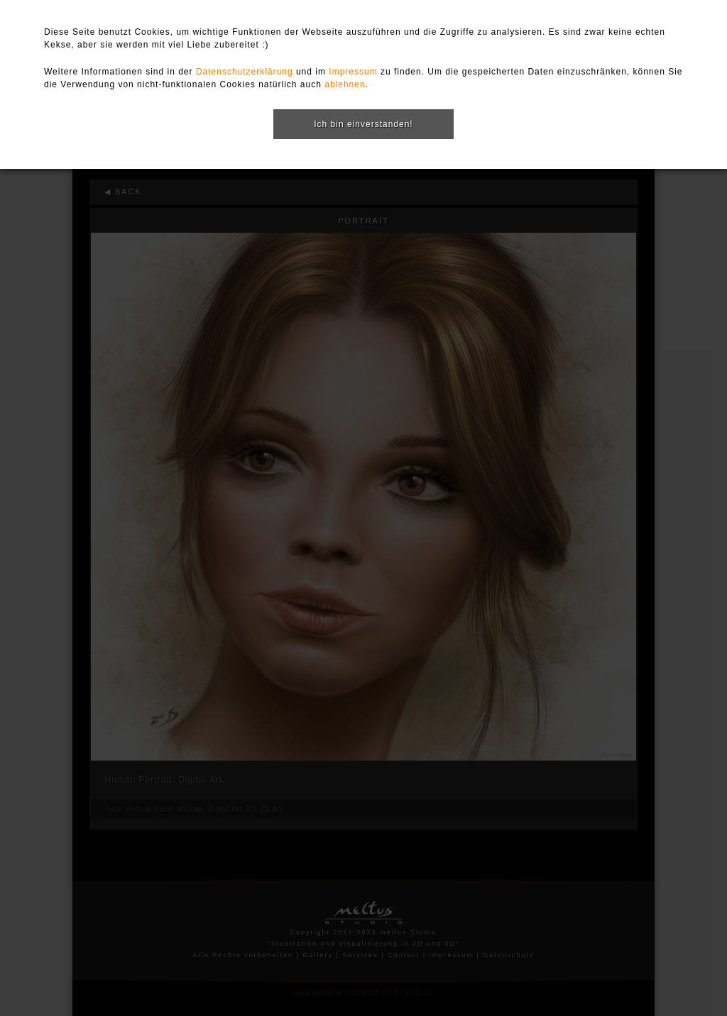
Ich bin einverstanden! (363, 124)
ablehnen (344, 84)
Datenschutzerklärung (244, 72)
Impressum (353, 72)
